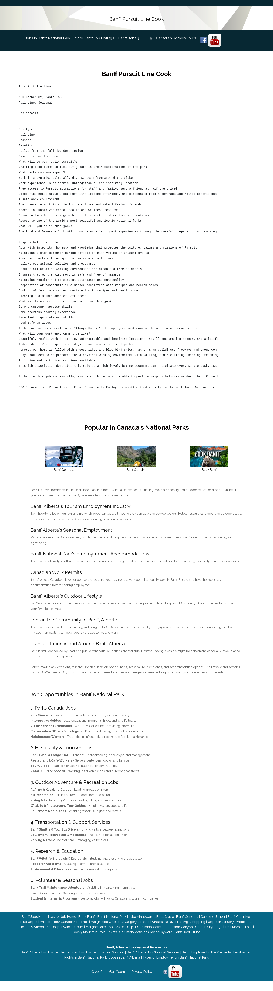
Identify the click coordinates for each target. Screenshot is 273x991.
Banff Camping (239, 920)
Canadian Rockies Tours (176, 37)
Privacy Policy (142, 975)
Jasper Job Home (63, 920)
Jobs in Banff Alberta (124, 961)
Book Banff (86, 920)
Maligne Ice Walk (103, 926)
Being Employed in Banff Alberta (206, 956)
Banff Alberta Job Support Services (153, 956)
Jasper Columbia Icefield (145, 931)
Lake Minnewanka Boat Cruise (151, 920)
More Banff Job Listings (94, 37)
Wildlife (45, 926)
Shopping (197, 926)
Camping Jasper (213, 920)
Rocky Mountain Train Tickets (95, 936)
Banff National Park (111, 920)
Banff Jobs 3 (128, 37)
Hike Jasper (29, 926)
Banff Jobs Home (34, 920)
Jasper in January (221, 926)
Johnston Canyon (179, 931)
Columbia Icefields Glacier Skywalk (145, 936)
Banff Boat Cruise (187, 936)
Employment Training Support (101, 956)
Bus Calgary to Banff (133, 926)
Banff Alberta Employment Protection (49, 956)
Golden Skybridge (208, 931)
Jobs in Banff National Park (50, 36)
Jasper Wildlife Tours (67, 931)
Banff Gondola (187, 920)
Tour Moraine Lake (238, 931)
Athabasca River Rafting (170, 926)
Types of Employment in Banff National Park (176, 961)
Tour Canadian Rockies (70, 926)
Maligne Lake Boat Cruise (105, 931)
